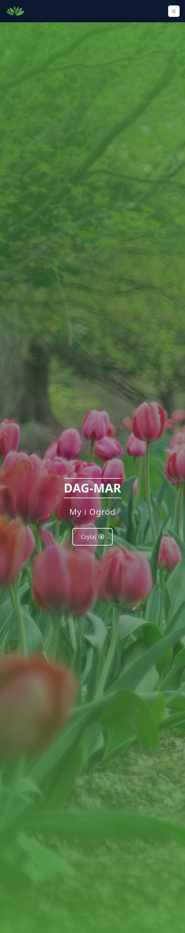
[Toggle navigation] (174, 11)
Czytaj (92, 536)
